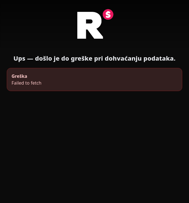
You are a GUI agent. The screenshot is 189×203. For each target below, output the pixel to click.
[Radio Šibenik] (94, 25)
